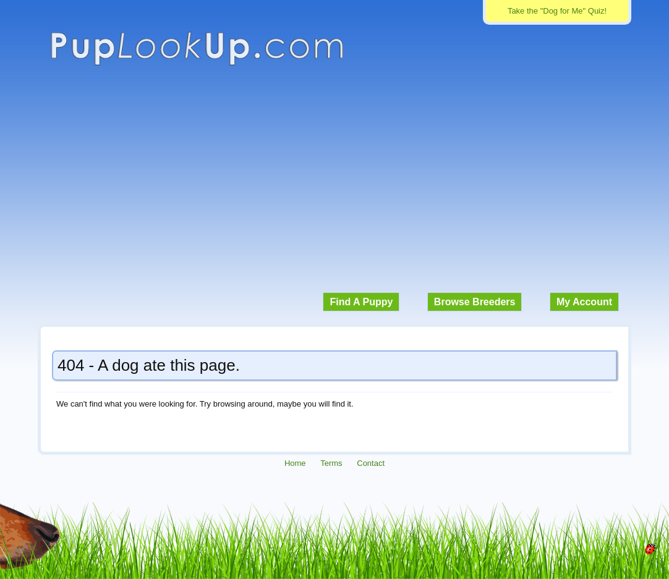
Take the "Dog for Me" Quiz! (557, 10)
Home (295, 463)
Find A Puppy (361, 302)
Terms (331, 463)
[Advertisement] (334, 185)
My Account (584, 302)
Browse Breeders (475, 302)
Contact (371, 463)
